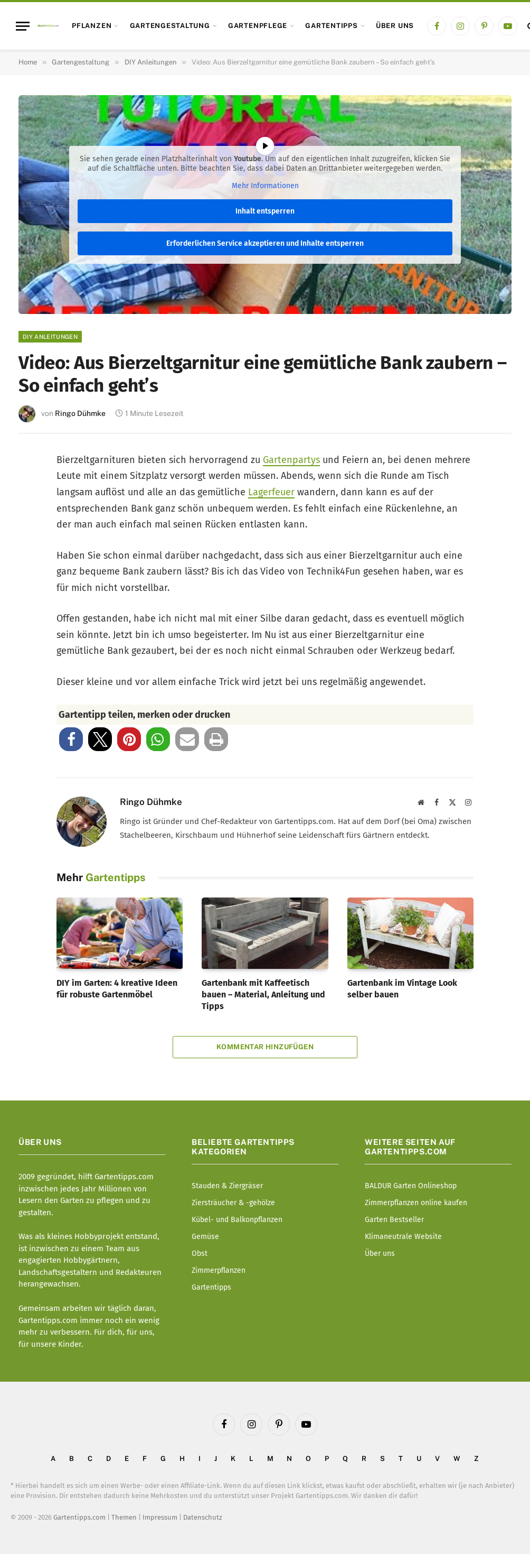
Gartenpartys (291, 460)
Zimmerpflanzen (218, 1270)
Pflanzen (91, 26)
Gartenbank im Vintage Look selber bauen (402, 989)
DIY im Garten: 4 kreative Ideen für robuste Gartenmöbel (116, 989)
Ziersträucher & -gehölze (233, 1202)
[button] (71, 739)
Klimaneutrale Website (403, 1236)
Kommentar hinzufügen (265, 1047)
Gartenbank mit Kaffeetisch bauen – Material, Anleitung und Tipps (263, 994)
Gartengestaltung (170, 26)
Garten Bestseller (394, 1219)
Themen (124, 1517)
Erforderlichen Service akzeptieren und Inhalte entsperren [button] (265, 242)
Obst (199, 1253)
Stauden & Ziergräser (227, 1185)
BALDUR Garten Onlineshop (411, 1185)
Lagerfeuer (271, 492)
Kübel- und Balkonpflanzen (237, 1219)
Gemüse (205, 1236)
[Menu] (23, 26)
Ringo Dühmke (80, 413)
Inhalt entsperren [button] (265, 210)
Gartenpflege (257, 26)
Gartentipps (331, 26)
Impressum (160, 1517)
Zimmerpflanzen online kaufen (416, 1202)
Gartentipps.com (79, 1517)
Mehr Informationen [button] (265, 185)
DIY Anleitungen (50, 337)
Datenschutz (202, 1517)
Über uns (395, 26)
